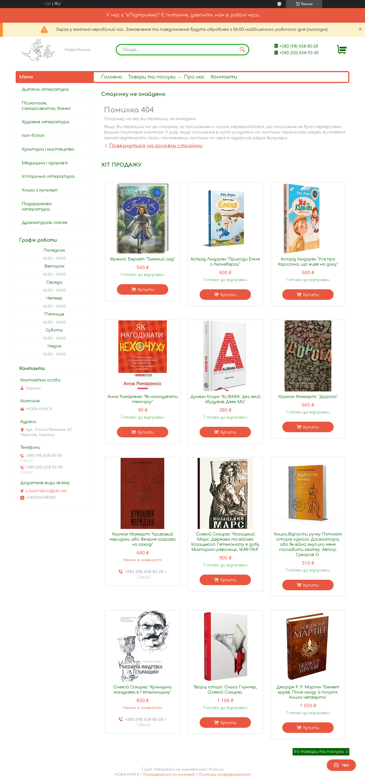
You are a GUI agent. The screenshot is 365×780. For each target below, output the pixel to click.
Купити (145, 290)
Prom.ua (216, 769)
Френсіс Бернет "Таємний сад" (142, 259)
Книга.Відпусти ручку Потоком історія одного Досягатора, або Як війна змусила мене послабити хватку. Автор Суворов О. (308, 544)
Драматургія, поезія (44, 222)
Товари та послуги (151, 77)
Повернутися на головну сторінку (155, 145)
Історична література (48, 176)
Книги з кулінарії (40, 190)
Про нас (194, 77)
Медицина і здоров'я (45, 163)
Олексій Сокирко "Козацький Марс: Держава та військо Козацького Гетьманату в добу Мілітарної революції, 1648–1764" (225, 542)
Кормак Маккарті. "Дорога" (308, 397)
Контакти (224, 77)
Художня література (45, 122)
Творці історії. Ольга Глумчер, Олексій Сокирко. (225, 689)
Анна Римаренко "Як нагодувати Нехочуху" (143, 399)
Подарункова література (37, 206)
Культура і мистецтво (48, 149)
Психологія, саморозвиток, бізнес (46, 106)
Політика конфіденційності (225, 775)
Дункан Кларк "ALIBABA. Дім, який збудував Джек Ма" (225, 399)
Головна (111, 77)
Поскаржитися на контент (169, 775)
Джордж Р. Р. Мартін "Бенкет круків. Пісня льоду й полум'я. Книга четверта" (307, 692)
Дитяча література (45, 89)
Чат (341, 765)
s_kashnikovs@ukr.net (46, 491)
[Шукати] (242, 49)
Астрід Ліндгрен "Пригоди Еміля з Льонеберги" (225, 261)
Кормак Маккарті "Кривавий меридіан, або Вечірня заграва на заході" (143, 539)
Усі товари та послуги (319, 751)
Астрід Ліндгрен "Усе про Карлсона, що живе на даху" (308, 261)
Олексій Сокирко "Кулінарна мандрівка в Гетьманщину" (142, 689)
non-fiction (33, 135)
